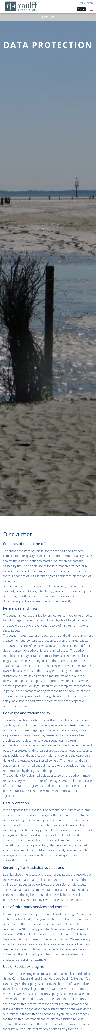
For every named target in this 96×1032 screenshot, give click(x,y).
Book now (48, 16)
